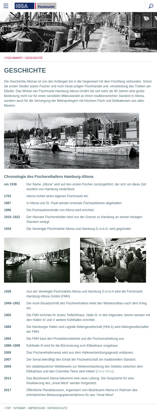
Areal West (104, 371)
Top (8, 408)
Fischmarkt (14, 58)
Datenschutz (58, 408)
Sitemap (20, 408)
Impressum (37, 408)
